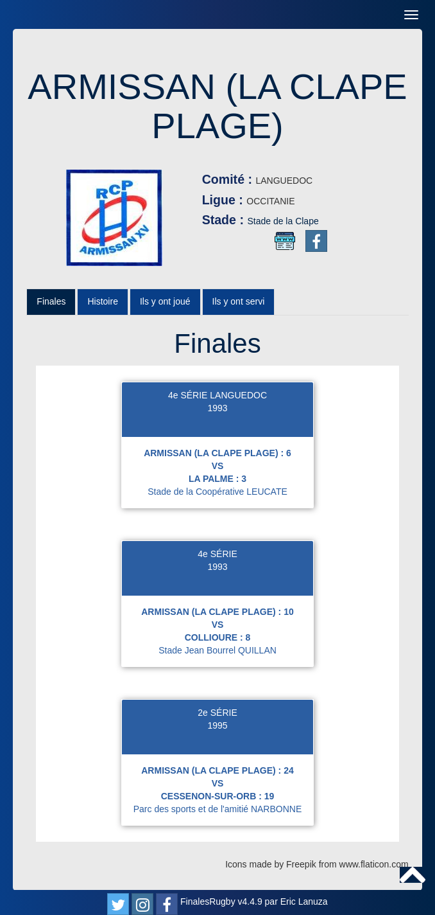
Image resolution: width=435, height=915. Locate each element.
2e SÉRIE (217, 712)
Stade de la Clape (282, 221)
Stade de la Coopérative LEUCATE (217, 491)
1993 (217, 408)
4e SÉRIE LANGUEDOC (217, 395)
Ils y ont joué (165, 301)
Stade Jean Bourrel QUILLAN (217, 650)
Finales (51, 301)
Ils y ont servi (238, 301)
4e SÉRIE (217, 554)
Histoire (102, 301)
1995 (217, 725)
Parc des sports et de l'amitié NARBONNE (217, 809)
